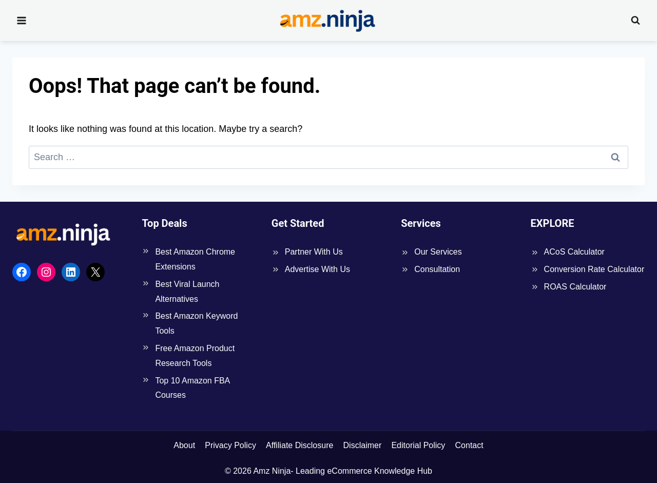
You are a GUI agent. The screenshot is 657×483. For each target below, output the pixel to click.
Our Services (437, 251)
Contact (469, 445)
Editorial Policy (418, 445)
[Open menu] (21, 20)
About (184, 445)
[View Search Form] (635, 20)
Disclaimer (362, 445)
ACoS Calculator (574, 251)
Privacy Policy (230, 445)
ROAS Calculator (575, 286)
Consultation (437, 269)
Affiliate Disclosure (299, 445)
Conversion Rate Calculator (594, 269)
